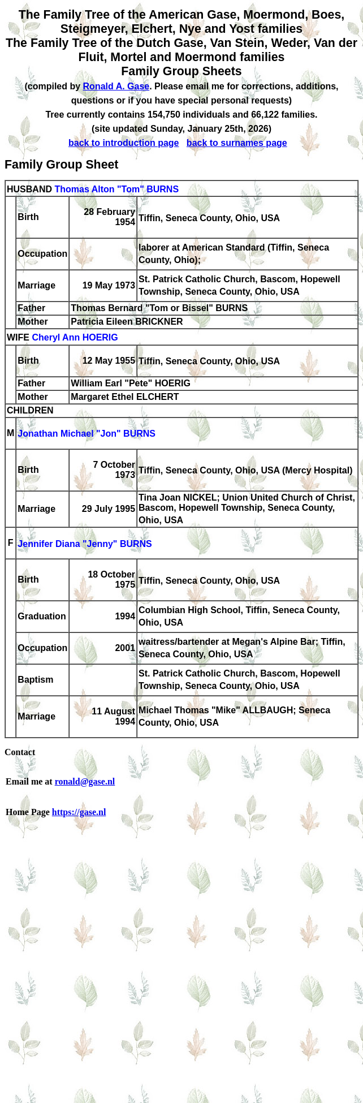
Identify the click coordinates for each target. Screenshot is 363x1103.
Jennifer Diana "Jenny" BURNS (85, 544)
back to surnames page (237, 143)
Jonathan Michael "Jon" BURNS (86, 434)
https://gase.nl (79, 812)
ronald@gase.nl (85, 781)
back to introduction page (123, 143)
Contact (20, 752)
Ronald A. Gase (116, 86)
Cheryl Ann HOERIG (75, 338)
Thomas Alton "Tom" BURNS (116, 189)
